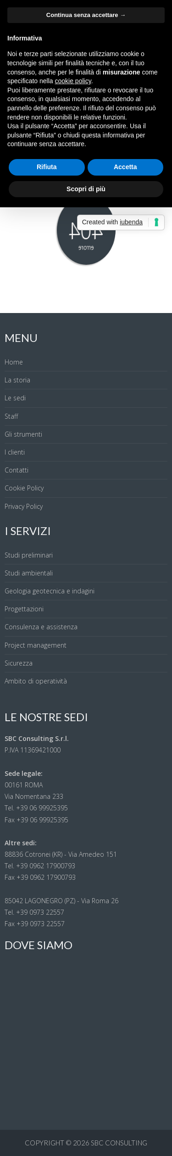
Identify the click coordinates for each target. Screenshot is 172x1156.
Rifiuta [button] (47, 167)
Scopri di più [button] (86, 189)
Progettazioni (24, 608)
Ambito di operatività (36, 681)
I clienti (15, 452)
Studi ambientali (29, 573)
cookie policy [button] (73, 81)
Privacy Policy (24, 506)
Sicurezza (19, 663)
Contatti (16, 470)
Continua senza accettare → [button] (86, 14)
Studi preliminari (29, 555)
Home (14, 362)
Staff (11, 416)
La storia (17, 380)
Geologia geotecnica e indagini (49, 591)
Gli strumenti (23, 434)
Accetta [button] (125, 167)
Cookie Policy (24, 488)
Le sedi (15, 397)
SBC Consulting (119, 1143)
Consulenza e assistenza (41, 626)
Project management (36, 645)
